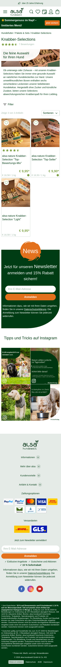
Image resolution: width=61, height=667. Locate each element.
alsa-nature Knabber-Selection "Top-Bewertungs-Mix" (14, 159)
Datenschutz (31, 662)
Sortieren (50, 113)
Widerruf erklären (16, 662)
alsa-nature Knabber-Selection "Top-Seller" (44, 158)
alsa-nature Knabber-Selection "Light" (14, 217)
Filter (8, 104)
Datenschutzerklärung (35, 309)
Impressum (48, 662)
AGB (40, 662)
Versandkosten (42, 653)
